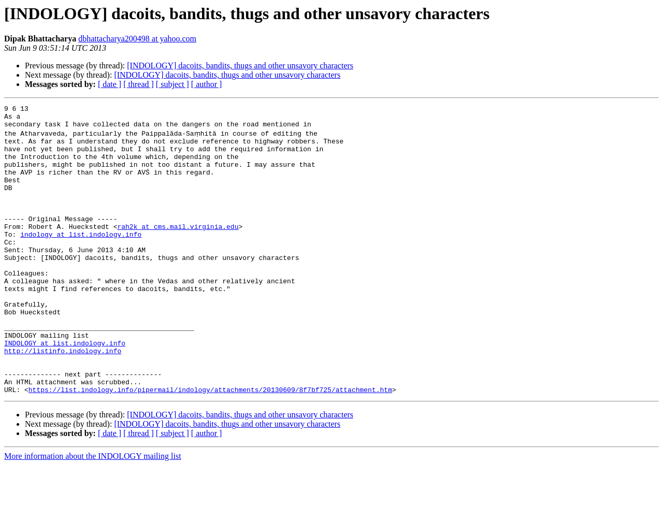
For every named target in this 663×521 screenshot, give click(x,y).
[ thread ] (138, 84)
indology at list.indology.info (80, 259)
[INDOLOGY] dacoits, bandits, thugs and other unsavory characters (240, 65)
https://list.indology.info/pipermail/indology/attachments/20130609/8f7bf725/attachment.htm (210, 445)
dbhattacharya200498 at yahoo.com (137, 38)
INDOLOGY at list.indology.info (64, 389)
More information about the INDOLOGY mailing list (92, 512)
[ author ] (206, 84)
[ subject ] (172, 84)
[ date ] (109, 84)
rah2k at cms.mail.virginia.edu (177, 249)
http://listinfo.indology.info (62, 398)
